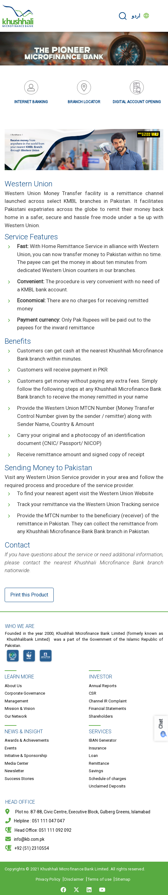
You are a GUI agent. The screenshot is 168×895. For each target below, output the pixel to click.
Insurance (97, 748)
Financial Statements (107, 708)
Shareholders (101, 716)
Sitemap (122, 879)
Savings (96, 770)
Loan (93, 755)
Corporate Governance (25, 693)
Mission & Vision (20, 708)
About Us (13, 685)
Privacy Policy (48, 879)
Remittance (99, 763)
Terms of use (99, 879)
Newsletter (14, 770)
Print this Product (29, 595)
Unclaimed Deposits (107, 786)
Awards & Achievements (27, 740)
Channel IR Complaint (108, 701)
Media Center (16, 763)
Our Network (16, 716)
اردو (136, 16)
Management (16, 701)
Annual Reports (102, 685)
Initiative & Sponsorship (26, 755)
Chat (161, 724)
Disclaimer (74, 879)
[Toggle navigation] (159, 16)
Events (10, 748)
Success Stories (19, 778)
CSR (92, 693)
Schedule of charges (107, 778)
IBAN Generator (102, 740)
